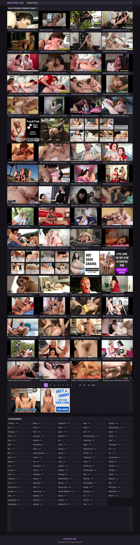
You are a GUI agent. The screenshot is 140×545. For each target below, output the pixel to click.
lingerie (63, 470)
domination (14, 504)
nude (87, 427)
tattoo (113, 436)
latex (62, 457)
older (87, 444)
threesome (115, 444)
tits (112, 448)
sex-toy (88, 500)
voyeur (113, 474)
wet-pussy (114, 487)
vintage (113, 470)
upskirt (113, 461)
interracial (64, 423)
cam (11, 465)
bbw (11, 453)
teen (112, 440)
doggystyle (14, 500)
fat (36, 461)
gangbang (39, 465)
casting (12, 470)
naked (62, 495)
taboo (113, 431)
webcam (114, 478)
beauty (12, 461)
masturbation (65, 478)
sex (87, 495)
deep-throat (14, 487)
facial (37, 448)
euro (37, 431)
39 (84, 385)
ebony (37, 423)
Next (93, 385)
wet (112, 482)
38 (80, 385)
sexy (87, 504)
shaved (113, 423)
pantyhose (89, 457)
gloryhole (38, 482)
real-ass (88, 478)
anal (11, 427)
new (87, 423)
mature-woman (66, 491)
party (87, 461)
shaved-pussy (116, 427)
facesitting (39, 444)
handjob (38, 495)
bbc (11, 448)
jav (61, 440)
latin (62, 461)
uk (112, 453)
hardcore (38, 500)
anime (12, 436)
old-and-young (91, 436)
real (87, 474)
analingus (13, 431)
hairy (37, 487)
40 (88, 385)
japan (62, 431)
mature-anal (64, 487)
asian (12, 440)
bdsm (12, 457)
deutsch (12, 491)
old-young (89, 440)
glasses (37, 478)
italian (62, 427)
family (37, 457)
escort (37, 427)
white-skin (114, 491)
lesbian (63, 465)
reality (88, 487)
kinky (62, 444)
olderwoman (90, 448)
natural (63, 500)
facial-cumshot (41, 453)
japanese (63, 436)
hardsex (38, 504)
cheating (13, 478)
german (38, 470)
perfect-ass (89, 465)
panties (87, 453)
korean (62, 453)
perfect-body (89, 470)
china (12, 482)
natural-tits (64, 504)
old (86, 431)
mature (63, 482)
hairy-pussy (39, 491)
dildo (12, 495)
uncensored (115, 457)
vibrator (113, 465)
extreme (38, 440)
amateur (13, 423)
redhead (88, 491)
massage (63, 474)
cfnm (11, 474)
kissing (62, 448)
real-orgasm (90, 482)
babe (12, 444)
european (38, 436)
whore (113, 495)
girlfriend (38, 474)
